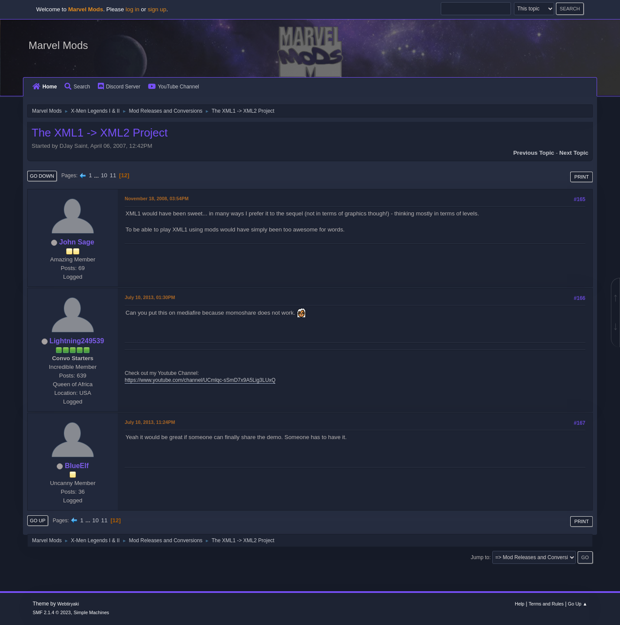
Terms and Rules (546, 603)
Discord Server (119, 87)
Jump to (480, 557)
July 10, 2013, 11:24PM (150, 422)
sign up (157, 9)
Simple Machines (91, 612)
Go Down (42, 176)
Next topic (573, 153)
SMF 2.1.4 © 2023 (52, 612)
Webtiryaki (68, 603)
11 (113, 175)
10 (104, 175)
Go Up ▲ (578, 603)
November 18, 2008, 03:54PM (156, 198)
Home (44, 87)
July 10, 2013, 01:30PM (150, 297)
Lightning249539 (76, 341)
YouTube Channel (173, 87)
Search (77, 87)
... (97, 175)
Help (519, 603)
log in (132, 9)
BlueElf (77, 465)
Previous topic (533, 153)
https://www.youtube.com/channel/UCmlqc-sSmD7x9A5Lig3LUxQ (200, 380)
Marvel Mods (58, 45)
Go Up (37, 520)
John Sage (76, 242)
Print (581, 176)
